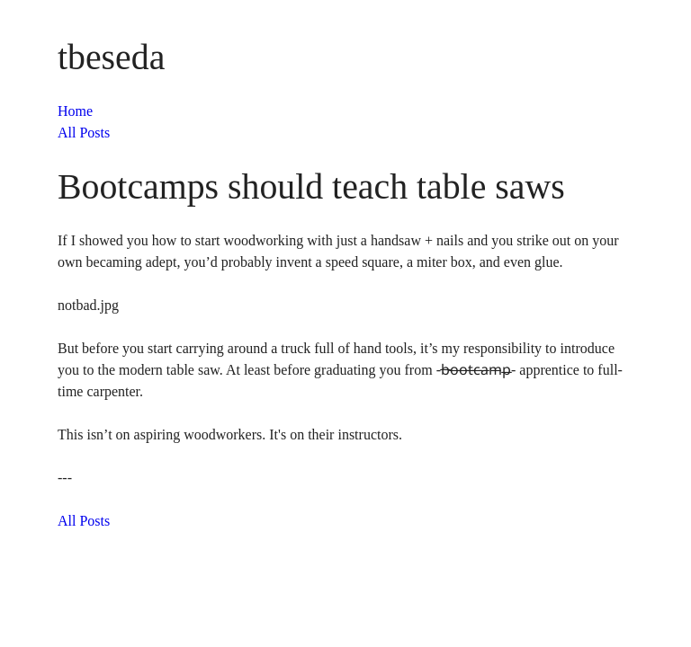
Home (75, 111)
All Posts (84, 132)
